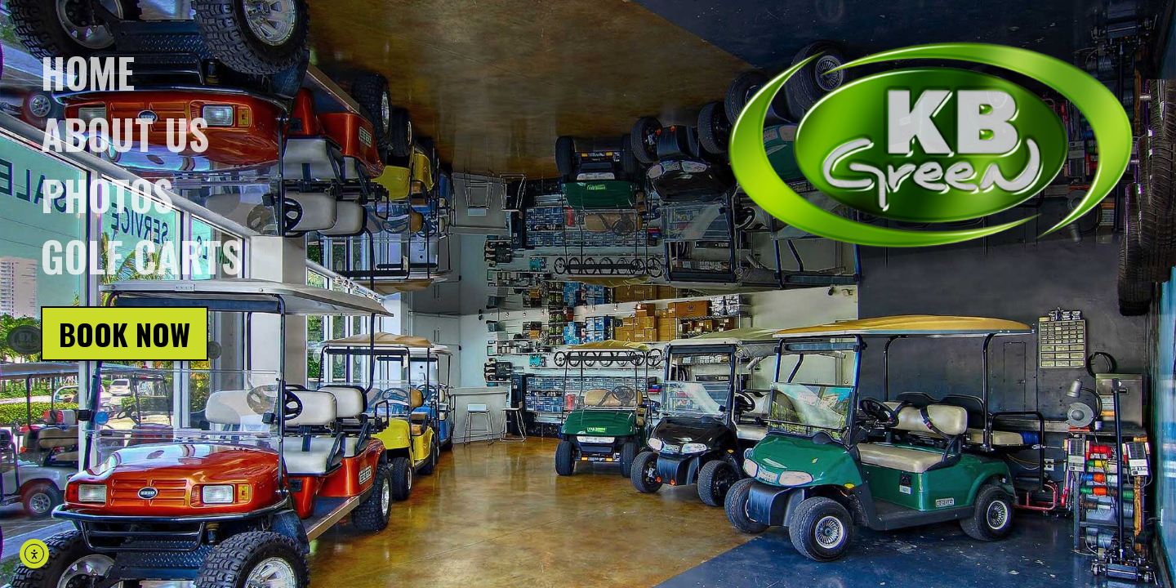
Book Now (124, 333)
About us (125, 133)
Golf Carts (141, 255)
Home (88, 72)
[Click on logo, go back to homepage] (931, 146)
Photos (107, 194)
